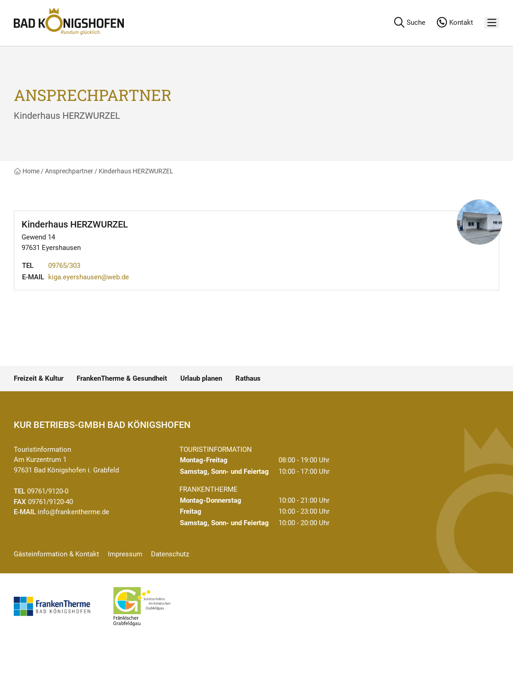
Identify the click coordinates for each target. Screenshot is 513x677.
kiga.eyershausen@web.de (88, 277)
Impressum (125, 554)
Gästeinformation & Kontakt (56, 554)
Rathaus (248, 378)
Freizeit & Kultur (38, 378)
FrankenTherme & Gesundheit (122, 378)
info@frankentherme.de (73, 512)
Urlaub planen (201, 378)
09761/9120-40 (50, 502)
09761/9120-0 (47, 491)
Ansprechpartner (69, 171)
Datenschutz (170, 554)
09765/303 (64, 265)
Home (26, 171)
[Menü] (492, 23)
